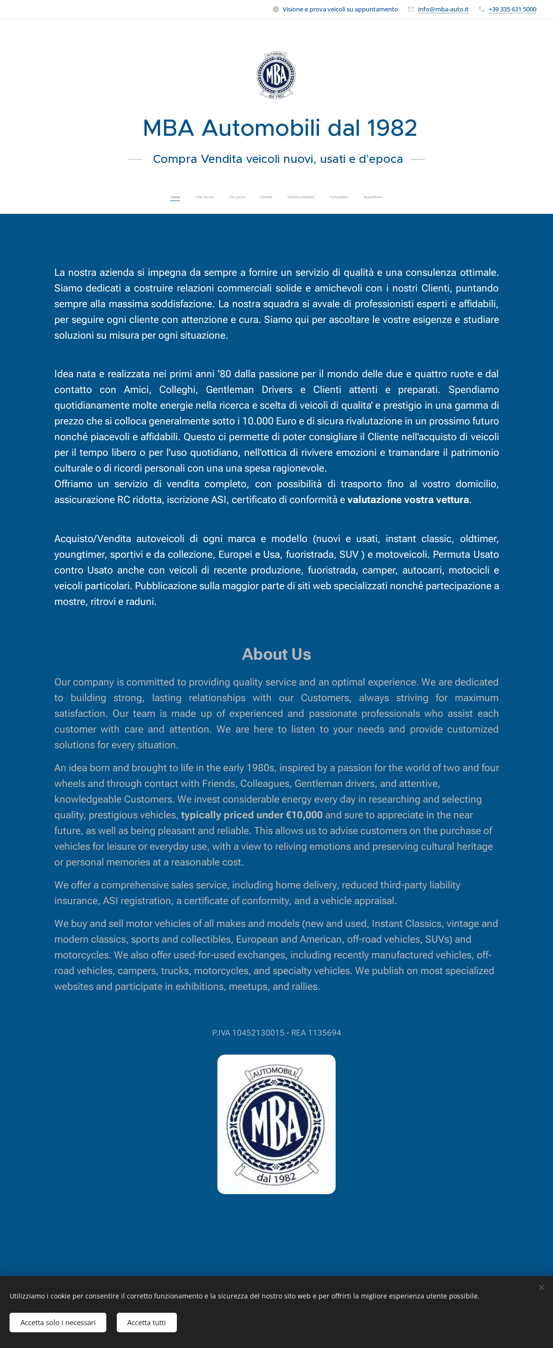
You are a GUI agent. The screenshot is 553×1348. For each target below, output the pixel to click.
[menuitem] (234, 197)
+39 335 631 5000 (512, 9)
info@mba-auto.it (443, 9)
